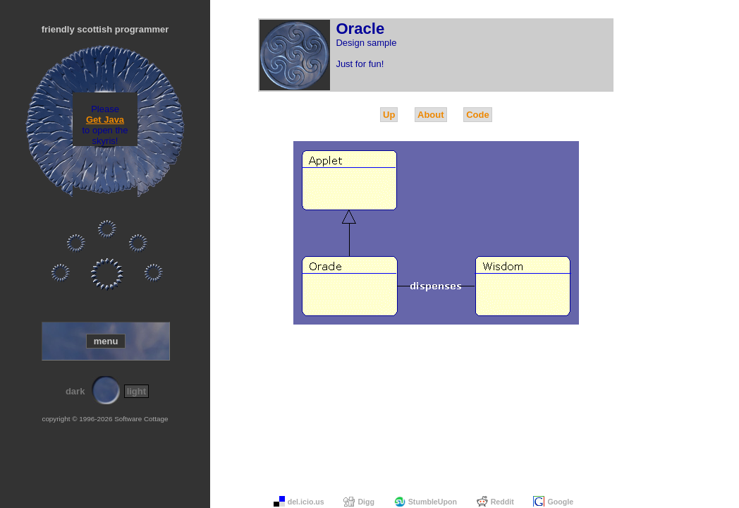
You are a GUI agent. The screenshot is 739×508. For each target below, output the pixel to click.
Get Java (105, 119)
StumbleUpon (432, 501)
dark (75, 391)
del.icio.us (306, 501)
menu (106, 341)
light (136, 391)
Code (477, 114)
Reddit (502, 501)
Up (389, 114)
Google (560, 501)
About (430, 114)
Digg (366, 501)
